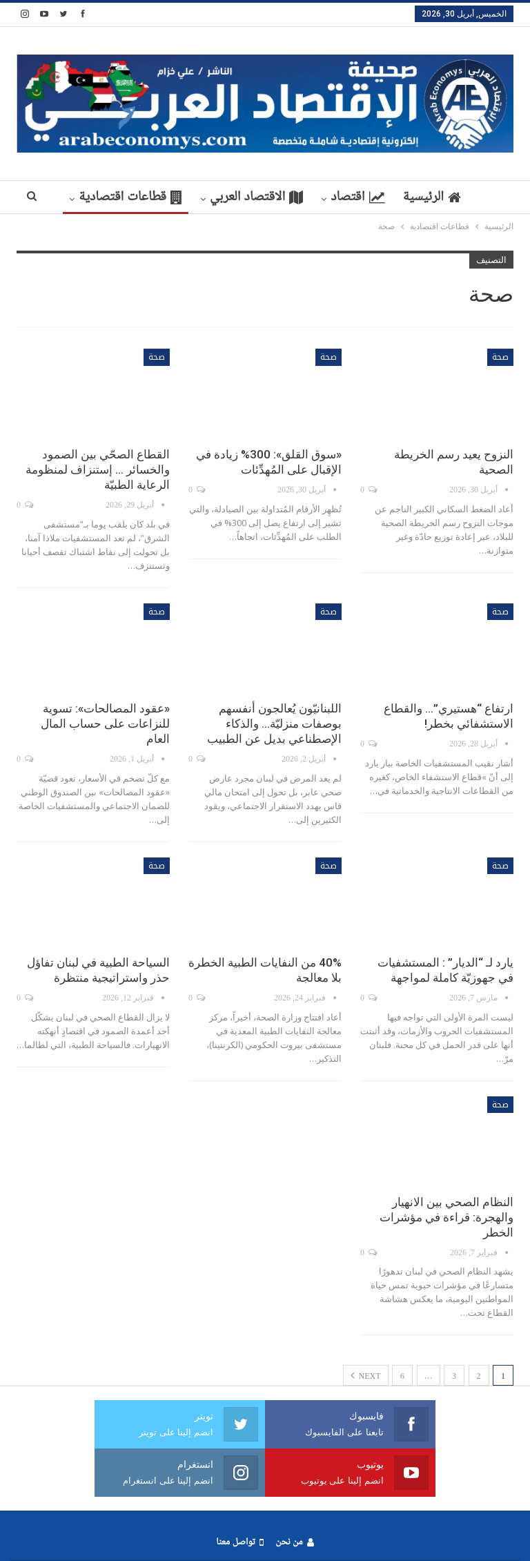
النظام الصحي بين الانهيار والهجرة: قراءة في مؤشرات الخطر (446, 1217)
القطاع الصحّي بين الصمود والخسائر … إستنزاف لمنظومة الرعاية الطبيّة (98, 469)
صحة (500, 357)
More (127, 197)
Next (366, 1375)
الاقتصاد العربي (224, 197)
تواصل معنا (239, 1543)
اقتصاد (328, 197)
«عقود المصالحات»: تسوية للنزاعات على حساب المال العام (105, 723)
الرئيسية (405, 197)
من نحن (294, 1543)
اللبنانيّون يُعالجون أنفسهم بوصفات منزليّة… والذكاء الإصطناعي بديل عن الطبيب (274, 723)
